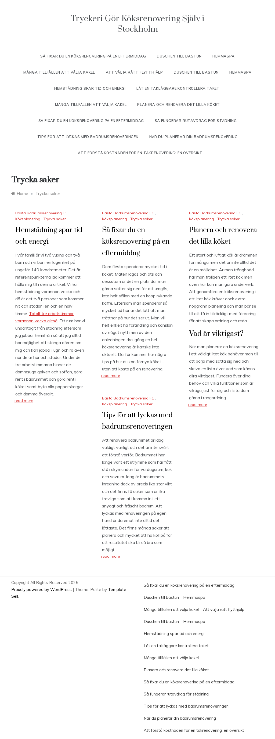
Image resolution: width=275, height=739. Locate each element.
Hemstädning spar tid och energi (90, 88)
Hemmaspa (223, 56)
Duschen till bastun (179, 56)
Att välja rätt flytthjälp (134, 72)
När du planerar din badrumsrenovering (193, 137)
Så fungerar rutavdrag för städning (196, 120)
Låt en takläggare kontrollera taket (178, 88)
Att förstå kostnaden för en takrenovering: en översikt (140, 153)
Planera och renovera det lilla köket (178, 104)
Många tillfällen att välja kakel (59, 72)
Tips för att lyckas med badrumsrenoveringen (87, 137)
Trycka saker (55, 219)
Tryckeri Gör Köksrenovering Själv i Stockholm (137, 23)
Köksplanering (27, 219)
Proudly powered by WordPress (42, 589)
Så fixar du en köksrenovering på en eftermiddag (93, 56)
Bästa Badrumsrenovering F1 (41, 213)
